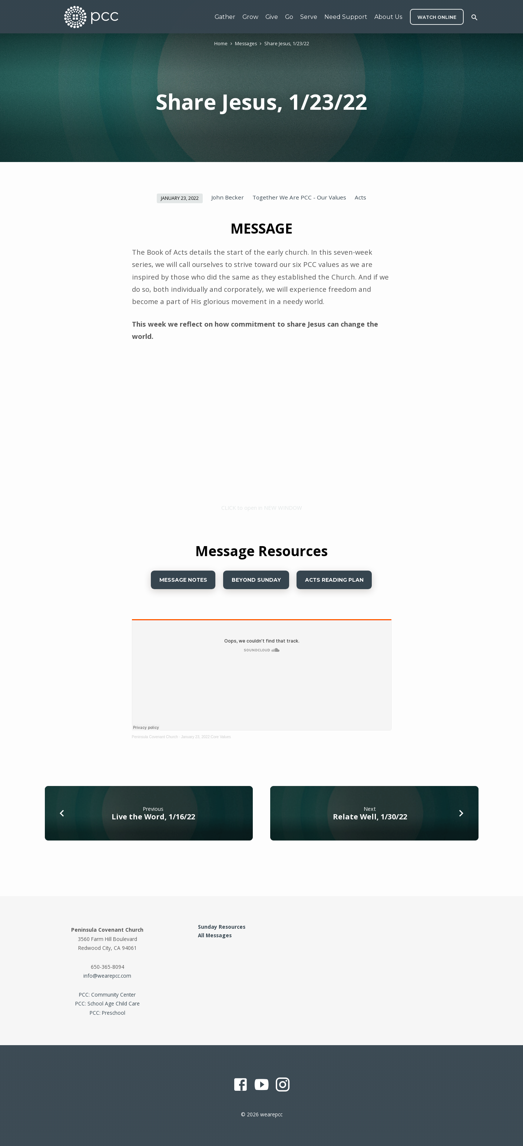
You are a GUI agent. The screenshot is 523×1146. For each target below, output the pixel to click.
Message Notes (183, 580)
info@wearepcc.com (107, 975)
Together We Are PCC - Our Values (299, 197)
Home (221, 43)
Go (289, 16)
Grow (250, 16)
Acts (360, 197)
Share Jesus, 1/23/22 (286, 43)
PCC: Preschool (107, 1012)
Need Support (345, 16)
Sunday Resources (221, 926)
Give (271, 16)
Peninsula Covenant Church (155, 737)
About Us (388, 16)
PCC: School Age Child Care (107, 1003)
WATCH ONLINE (436, 17)
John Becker (227, 197)
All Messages (215, 935)
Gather (225, 16)
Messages (246, 43)
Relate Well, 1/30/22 (370, 817)
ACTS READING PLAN (334, 580)
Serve (308, 16)
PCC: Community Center (107, 994)
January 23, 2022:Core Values (206, 737)
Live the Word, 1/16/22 (153, 817)
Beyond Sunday (256, 580)
